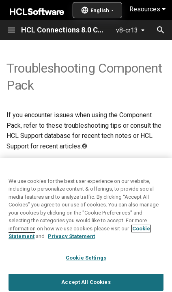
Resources (147, 9)
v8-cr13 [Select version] (127, 30)
